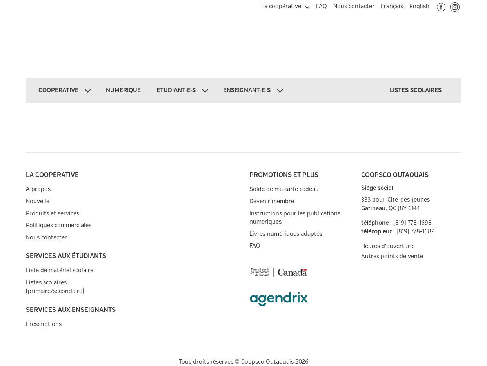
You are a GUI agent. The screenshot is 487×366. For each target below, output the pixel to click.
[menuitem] (285, 5)
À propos (38, 189)
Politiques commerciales (58, 225)
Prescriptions (44, 324)
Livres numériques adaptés (285, 234)
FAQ (254, 246)
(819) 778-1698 (412, 223)
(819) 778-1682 (415, 232)
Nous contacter (46, 237)
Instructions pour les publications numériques (294, 218)
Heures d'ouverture (387, 246)
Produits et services (52, 214)
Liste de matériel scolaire (59, 270)
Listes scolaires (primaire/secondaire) (55, 287)
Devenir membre (271, 201)
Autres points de (392, 256)
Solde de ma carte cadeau (284, 189)
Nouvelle (37, 201)
